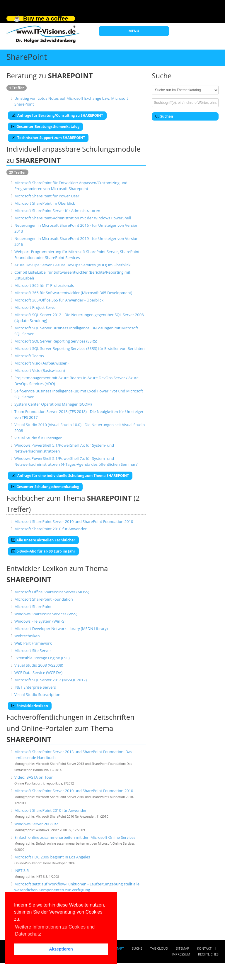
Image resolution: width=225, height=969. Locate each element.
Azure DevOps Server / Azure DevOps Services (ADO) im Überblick (72, 264)
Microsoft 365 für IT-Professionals (44, 285)
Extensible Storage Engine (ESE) (42, 657)
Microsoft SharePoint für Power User (46, 196)
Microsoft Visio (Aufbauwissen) (41, 363)
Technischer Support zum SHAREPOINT (48, 137)
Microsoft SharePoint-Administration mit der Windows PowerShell (72, 218)
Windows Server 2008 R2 (36, 823)
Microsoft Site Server (32, 650)
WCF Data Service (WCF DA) (38, 672)
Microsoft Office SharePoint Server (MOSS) (51, 591)
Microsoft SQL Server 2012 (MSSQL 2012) (50, 679)
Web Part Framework (33, 643)
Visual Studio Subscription (37, 694)
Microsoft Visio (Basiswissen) (39, 370)
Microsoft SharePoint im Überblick (44, 203)
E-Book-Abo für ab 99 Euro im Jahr (43, 551)
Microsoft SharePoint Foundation (43, 599)
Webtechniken (27, 635)
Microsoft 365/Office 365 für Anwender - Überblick (58, 300)
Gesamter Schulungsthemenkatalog (45, 486)
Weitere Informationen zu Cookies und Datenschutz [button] (55, 930)
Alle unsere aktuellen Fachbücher (43, 540)
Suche (137, 948)
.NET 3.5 (21, 870)
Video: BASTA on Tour (33, 777)
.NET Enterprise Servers (35, 687)
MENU (134, 30)
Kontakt (204, 948)
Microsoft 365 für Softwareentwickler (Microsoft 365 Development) (73, 292)
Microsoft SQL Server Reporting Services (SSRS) (55, 341)
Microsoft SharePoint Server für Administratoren (57, 210)
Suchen (164, 116)
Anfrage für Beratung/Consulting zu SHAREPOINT (57, 115)
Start (119, 948)
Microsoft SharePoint (33, 606)
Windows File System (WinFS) (40, 621)
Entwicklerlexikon (29, 705)
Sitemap (182, 948)
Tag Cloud (159, 948)
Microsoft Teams (29, 355)
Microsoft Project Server (35, 307)
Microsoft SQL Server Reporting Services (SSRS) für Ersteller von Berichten (79, 348)
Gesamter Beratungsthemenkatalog (45, 126)
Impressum (181, 954)
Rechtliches (208, 954)
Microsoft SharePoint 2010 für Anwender (50, 528)
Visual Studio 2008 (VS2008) (38, 665)
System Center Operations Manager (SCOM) (53, 404)
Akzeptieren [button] (61, 949)
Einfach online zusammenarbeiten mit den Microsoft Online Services (74, 837)
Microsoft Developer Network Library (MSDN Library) (61, 628)
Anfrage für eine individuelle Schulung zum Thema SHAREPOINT (70, 475)
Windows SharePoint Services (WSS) (45, 613)
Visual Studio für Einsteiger (38, 438)
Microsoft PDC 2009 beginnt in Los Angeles (52, 857)
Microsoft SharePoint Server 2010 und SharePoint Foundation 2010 (73, 521)
